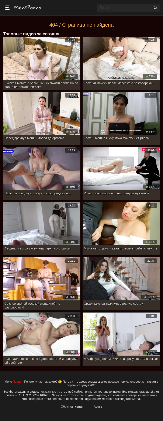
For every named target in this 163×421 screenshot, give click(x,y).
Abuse (98, 406)
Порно (17, 381)
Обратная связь (72, 406)
